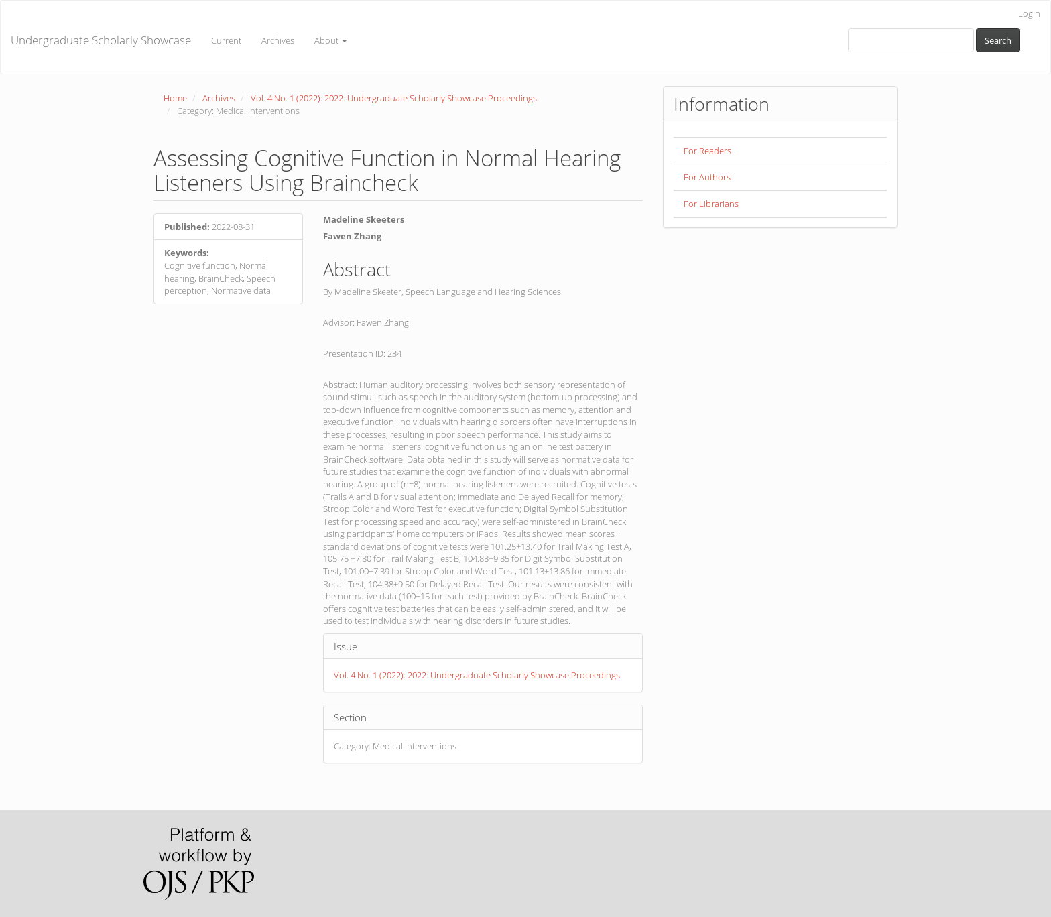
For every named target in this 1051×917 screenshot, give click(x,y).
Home (175, 98)
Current (226, 40)
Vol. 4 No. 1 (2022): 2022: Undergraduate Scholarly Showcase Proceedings (394, 98)
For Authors (707, 177)
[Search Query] (911, 40)
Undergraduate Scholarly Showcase (101, 40)
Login (1029, 13)
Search (998, 40)
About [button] (330, 40)
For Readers (707, 151)
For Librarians (711, 204)
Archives (277, 40)
